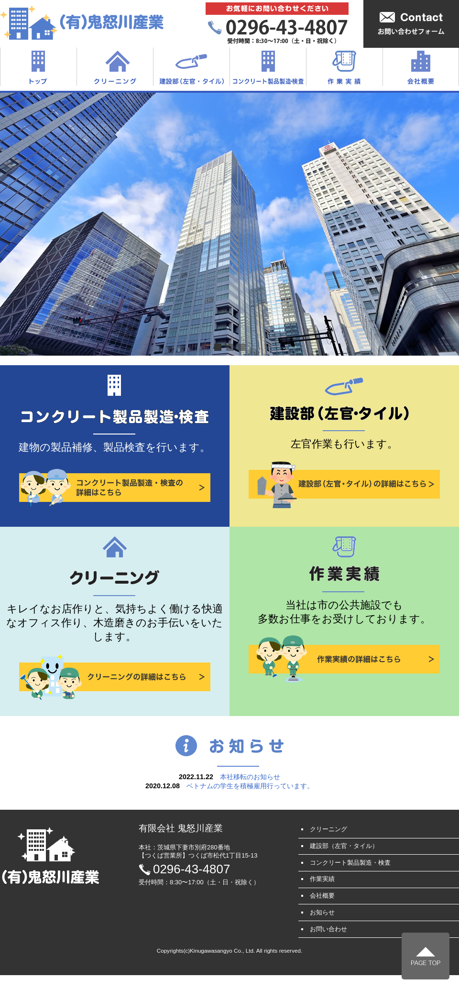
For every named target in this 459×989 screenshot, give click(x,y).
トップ (38, 67)
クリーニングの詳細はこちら (114, 677)
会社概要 (420, 67)
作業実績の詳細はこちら (344, 659)
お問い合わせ (328, 929)
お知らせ (322, 912)
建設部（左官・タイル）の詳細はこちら (344, 484)
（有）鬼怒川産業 (82, 22)
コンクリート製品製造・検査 (268, 67)
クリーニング (114, 67)
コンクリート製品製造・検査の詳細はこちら (114, 487)
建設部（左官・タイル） (191, 67)
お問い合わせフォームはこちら (411, 24)
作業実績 (344, 67)
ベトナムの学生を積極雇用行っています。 (250, 786)
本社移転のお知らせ (250, 777)
